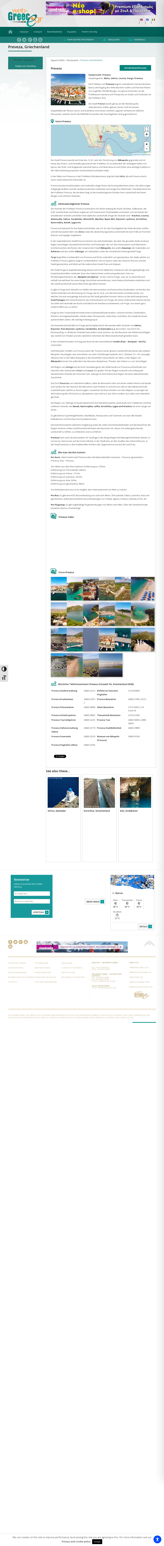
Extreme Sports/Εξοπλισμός (21, 977)
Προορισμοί (24, 31)
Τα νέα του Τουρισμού (71, 968)
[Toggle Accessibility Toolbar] (157, 1539)
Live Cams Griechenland (46, 982)
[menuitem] (141, 20)
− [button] (147, 149)
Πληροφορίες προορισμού (79, 39)
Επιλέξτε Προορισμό (25, 59)
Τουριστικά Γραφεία (17, 963)
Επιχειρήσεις (72, 31)
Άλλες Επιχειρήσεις (43, 972)
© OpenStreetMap (145, 154)
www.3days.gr (136, 977)
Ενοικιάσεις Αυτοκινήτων (73, 977)
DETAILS (146, 926)
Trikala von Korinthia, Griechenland (25, 67)
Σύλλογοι (12, 982)
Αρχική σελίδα (57, 60)
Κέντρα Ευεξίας (68, 972)
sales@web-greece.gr (107, 987)
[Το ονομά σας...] (32, 893)
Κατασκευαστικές (15, 968)
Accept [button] (97, 1541)
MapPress (136, 154)
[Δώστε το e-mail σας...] (32, 901)
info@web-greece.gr (106, 981)
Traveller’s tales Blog (89, 31)
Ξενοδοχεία (37, 31)
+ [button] (147, 144)
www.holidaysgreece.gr (141, 987)
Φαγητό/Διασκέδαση (54, 31)
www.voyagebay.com (139, 982)
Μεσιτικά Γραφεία (42, 968)
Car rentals (137, 39)
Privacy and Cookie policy (76, 1541)
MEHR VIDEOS (95, 901)
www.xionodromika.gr (140, 972)
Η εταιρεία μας (41, 963)
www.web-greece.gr (138, 967)
